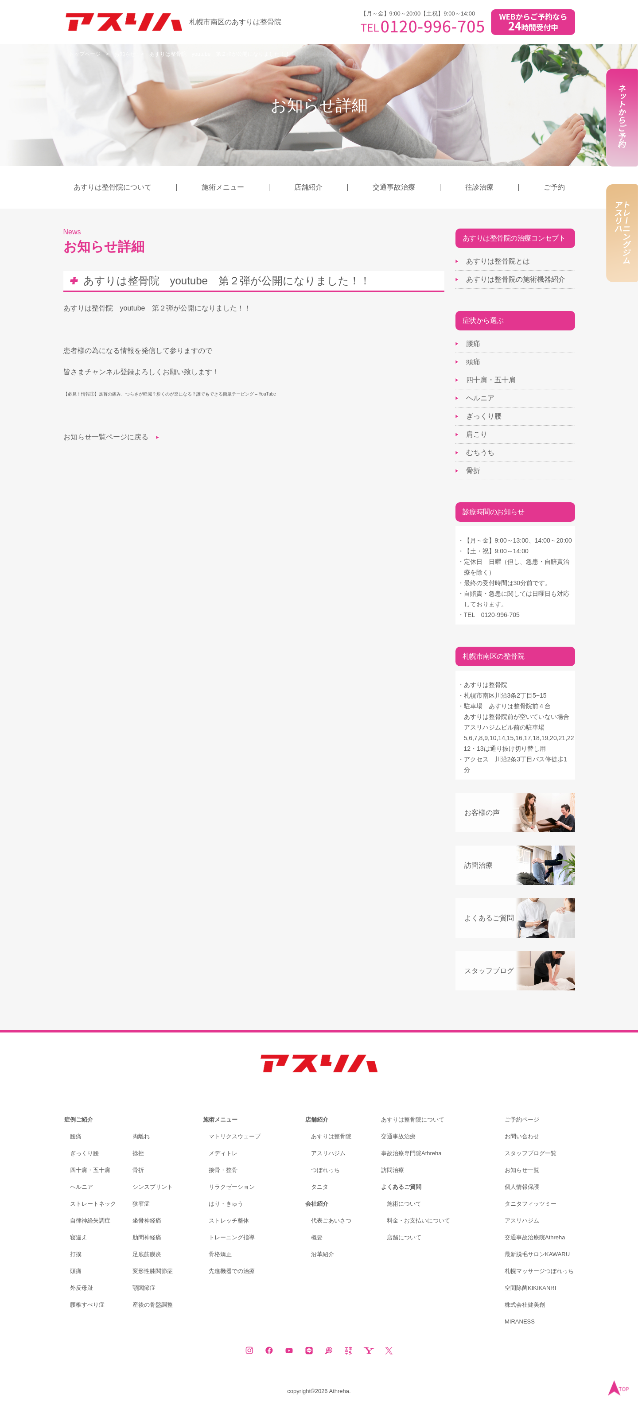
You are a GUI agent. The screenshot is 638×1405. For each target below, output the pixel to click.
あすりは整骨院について (113, 187)
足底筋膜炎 (146, 1254)
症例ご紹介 (78, 1119)
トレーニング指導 (232, 1237)
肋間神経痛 (146, 1237)
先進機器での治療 (232, 1271)
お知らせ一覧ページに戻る (105, 437)
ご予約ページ (522, 1119)
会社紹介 (316, 1204)
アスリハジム (328, 1153)
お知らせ (125, 54)
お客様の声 (482, 812)
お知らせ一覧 (522, 1170)
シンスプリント (152, 1187)
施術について (404, 1204)
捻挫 (138, 1153)
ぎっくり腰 (484, 416)
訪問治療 (478, 865)
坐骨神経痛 (146, 1220)
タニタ (319, 1187)
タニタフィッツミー (530, 1204)
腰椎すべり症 (87, 1305)
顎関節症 (144, 1288)
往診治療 (479, 187)
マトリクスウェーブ (235, 1136)
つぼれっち (325, 1170)
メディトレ (223, 1153)
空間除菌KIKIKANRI (530, 1288)
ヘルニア (480, 398)
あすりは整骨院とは (498, 261)
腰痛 (473, 343)
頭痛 (473, 361)
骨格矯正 (220, 1254)
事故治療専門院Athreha (411, 1153)
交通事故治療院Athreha (535, 1237)
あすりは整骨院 (331, 1136)
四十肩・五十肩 (491, 380)
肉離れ (141, 1136)
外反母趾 (81, 1288)
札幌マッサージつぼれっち (539, 1271)
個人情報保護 (522, 1187)
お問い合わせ (522, 1136)
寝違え (78, 1237)
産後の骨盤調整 (152, 1305)
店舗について (404, 1237)
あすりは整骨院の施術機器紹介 (515, 279)
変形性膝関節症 (152, 1271)
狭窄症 (141, 1204)
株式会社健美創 (525, 1305)
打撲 (76, 1254)
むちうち (480, 452)
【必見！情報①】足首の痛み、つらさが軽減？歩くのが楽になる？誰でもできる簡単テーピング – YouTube (169, 394)
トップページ (85, 54)
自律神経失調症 (90, 1220)
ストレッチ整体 (229, 1220)
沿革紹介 (322, 1254)
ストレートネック (93, 1204)
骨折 (473, 470)
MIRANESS (520, 1321)
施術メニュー (223, 187)
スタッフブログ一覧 (530, 1153)
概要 (317, 1237)
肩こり (476, 434)
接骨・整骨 (223, 1170)
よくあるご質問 (489, 918)
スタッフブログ (489, 970)
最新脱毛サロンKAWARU (537, 1254)
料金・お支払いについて (418, 1220)
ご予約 (554, 187)
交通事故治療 (394, 187)
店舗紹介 (308, 187)
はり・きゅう (226, 1204)
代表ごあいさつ (331, 1220)
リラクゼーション (232, 1187)
